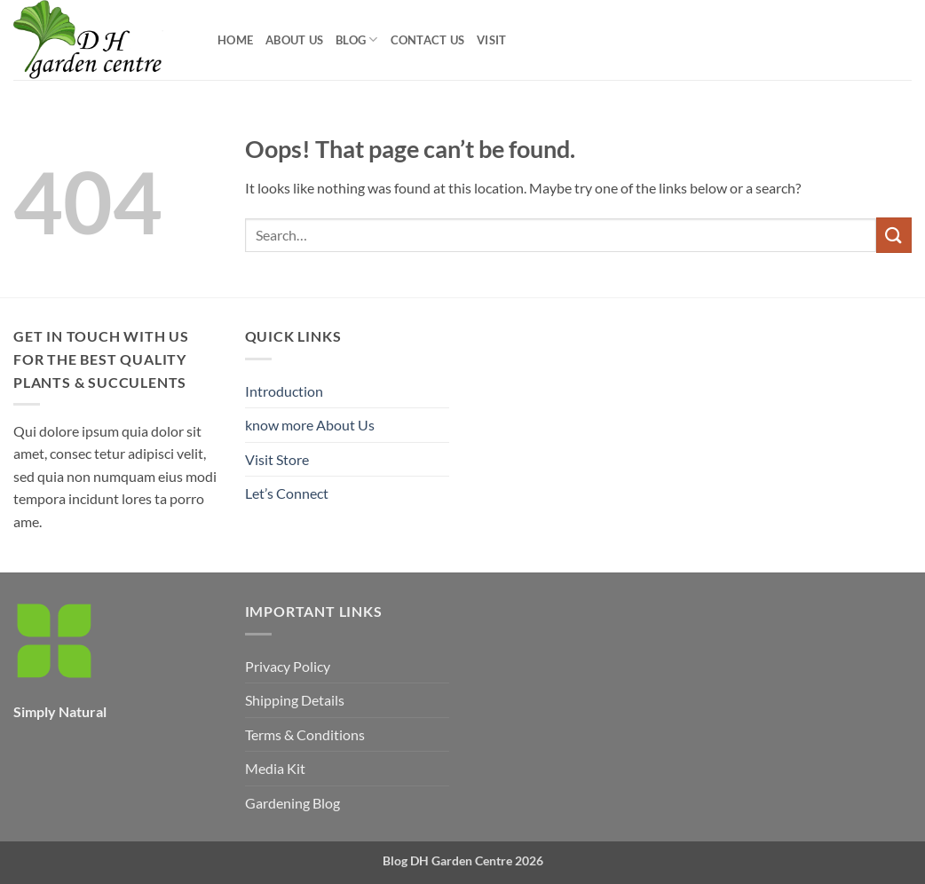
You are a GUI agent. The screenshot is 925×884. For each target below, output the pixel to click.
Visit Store (277, 459)
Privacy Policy (287, 666)
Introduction (284, 391)
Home (235, 40)
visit (491, 40)
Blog (356, 39)
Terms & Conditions (305, 734)
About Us (294, 40)
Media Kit (275, 768)
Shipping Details (294, 699)
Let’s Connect (286, 493)
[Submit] (894, 234)
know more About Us (310, 424)
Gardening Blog (292, 802)
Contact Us (428, 40)
